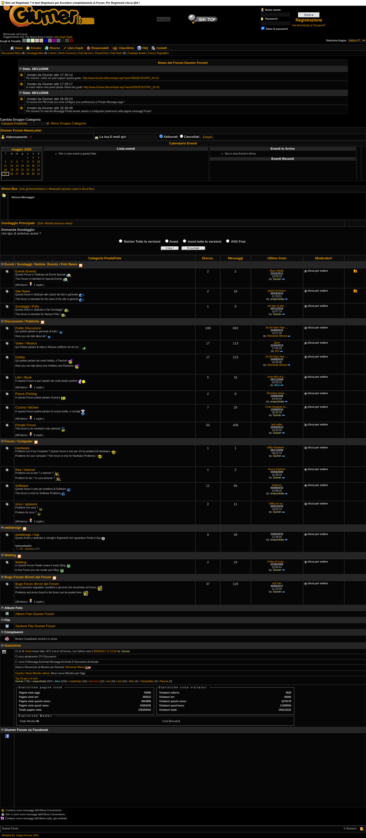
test (277, 351)
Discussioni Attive (11, 53)
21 (22, 169)
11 (5, 165)
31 (38, 173)
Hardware (22, 448)
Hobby (20, 357)
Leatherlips (75, 681)
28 (22, 173)
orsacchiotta (277, 299)
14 (22, 165)
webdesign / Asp (27, 535)
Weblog (21, 562)
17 (38, 165)
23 (33, 169)
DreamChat (101, 53)
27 (17, 173)
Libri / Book (23, 377)
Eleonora (94, 681)
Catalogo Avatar (137, 53)
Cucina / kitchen (27, 407)
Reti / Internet (25, 470)
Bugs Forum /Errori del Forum (37, 584)
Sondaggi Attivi (35, 53)
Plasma (164, 681)
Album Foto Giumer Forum (34, 614)
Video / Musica (26, 343)
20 (17, 169)
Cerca (151, 53)
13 (17, 165)
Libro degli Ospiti (63, 37)
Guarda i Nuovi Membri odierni (32, 673)
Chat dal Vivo (85, 53)
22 (27, 169)
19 (11, 169)
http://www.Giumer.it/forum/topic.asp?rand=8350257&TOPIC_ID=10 (121, 78)
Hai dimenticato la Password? (309, 25)
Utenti (52, 53)
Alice (277, 385)
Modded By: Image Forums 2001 (20, 835)
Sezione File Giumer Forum (35, 626)
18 (5, 169)
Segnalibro (163, 53)
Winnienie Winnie (277, 336)
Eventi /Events (25, 271)
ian (108, 681)
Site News (22, 291)
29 (27, 173)
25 (5, 173)
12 (11, 165)
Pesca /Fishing (26, 394)
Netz (131, 681)
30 (33, 173)
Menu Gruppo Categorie (68, 123)
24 (38, 169)
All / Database (27, 548)
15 (27, 165)
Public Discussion (28, 328)
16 (33, 165)
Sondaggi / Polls (27, 306)
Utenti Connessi (67, 53)
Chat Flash (116, 53)
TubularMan (147, 681)
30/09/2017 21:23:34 (105, 651)
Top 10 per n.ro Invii (26, 678)
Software (21, 486)
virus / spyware (26, 504)
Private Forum (25, 425)
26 (11, 173)
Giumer (277, 279)
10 (38, 161)
